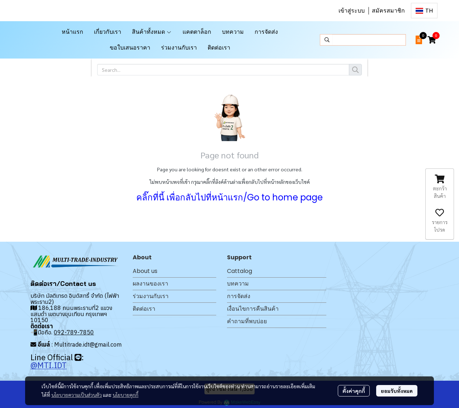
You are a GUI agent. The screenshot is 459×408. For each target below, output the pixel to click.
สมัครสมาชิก (388, 10)
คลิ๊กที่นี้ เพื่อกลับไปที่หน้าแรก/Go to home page (229, 197)
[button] (424, 10)
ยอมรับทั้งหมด (397, 391)
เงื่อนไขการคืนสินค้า (253, 309)
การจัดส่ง (238, 296)
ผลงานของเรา (150, 283)
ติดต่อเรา (144, 309)
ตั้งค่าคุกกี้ (353, 391)
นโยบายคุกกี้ (125, 394)
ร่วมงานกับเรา (151, 296)
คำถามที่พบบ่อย (247, 321)
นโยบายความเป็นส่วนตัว (76, 394)
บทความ (238, 283)
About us (145, 271)
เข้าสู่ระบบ (352, 10)
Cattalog (239, 271)
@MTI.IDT (48, 365)
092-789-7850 (74, 332)
